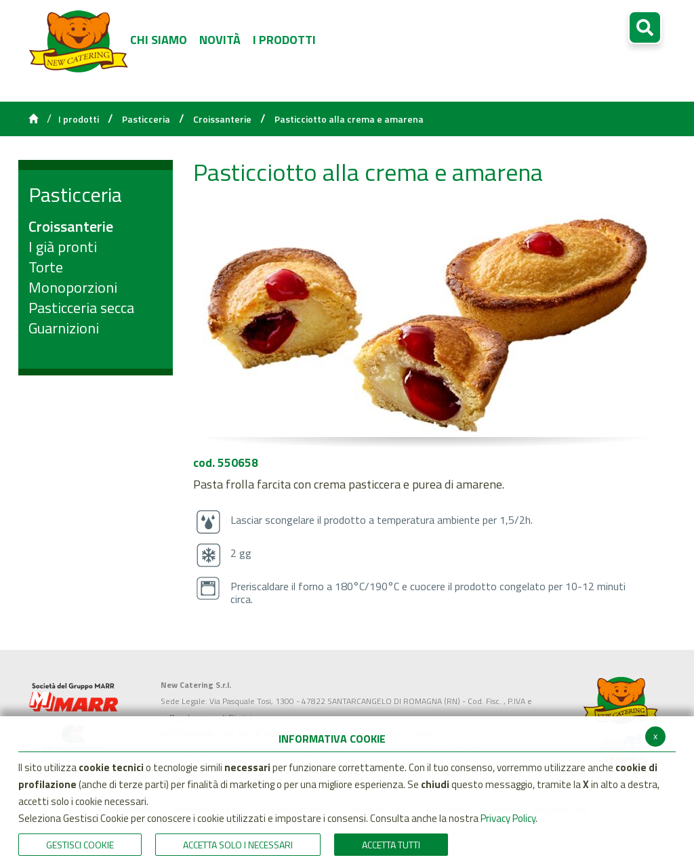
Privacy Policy (508, 818)
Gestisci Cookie (80, 845)
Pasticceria (146, 119)
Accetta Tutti (391, 845)
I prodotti (78, 119)
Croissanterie (222, 119)
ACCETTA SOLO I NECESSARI (238, 845)
